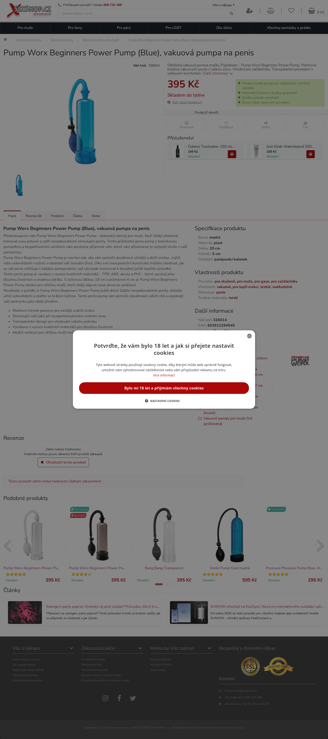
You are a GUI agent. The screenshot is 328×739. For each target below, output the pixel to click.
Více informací (164, 375)
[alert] (164, 369)
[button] (164, 401)
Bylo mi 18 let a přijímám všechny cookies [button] (164, 388)
